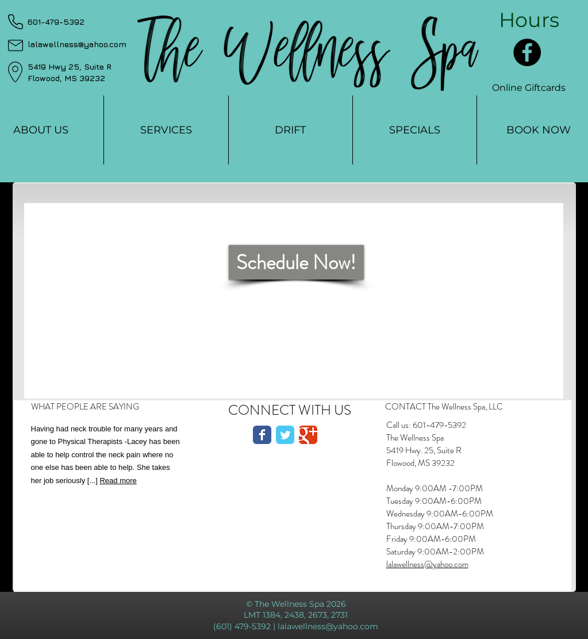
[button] (529, 19)
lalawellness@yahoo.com (427, 564)
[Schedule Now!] (296, 262)
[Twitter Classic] (285, 435)
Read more (117, 480)
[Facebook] (527, 52)
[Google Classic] (308, 435)
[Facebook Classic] (262, 435)
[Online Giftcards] (529, 88)
